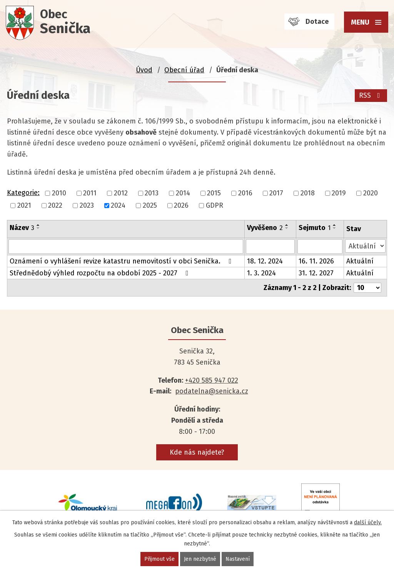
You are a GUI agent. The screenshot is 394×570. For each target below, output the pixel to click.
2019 (339, 193)
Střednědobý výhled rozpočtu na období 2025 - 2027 (101, 273)
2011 (90, 193)
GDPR (214, 205)
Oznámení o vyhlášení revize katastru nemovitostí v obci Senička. (122, 261)
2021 (24, 205)
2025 (150, 205)
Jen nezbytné (200, 559)
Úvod (144, 70)
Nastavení (237, 559)
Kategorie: (23, 192)
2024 (118, 205)
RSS (371, 95)
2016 (245, 193)
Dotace (317, 21)
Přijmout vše (159, 559)
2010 (59, 193)
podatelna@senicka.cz (211, 391)
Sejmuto (315, 227)
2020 (370, 193)
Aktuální (360, 261)
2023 (87, 205)
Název (22, 227)
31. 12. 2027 (316, 273)
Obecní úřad (184, 70)
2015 (214, 193)
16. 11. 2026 (316, 261)
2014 (183, 193)
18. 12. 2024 (265, 261)
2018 (308, 193)
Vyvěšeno (265, 227)
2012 (121, 193)
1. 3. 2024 (261, 273)
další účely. (368, 522)
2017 (276, 193)
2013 (152, 193)
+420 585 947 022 (211, 380)
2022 (55, 205)
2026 (181, 205)
